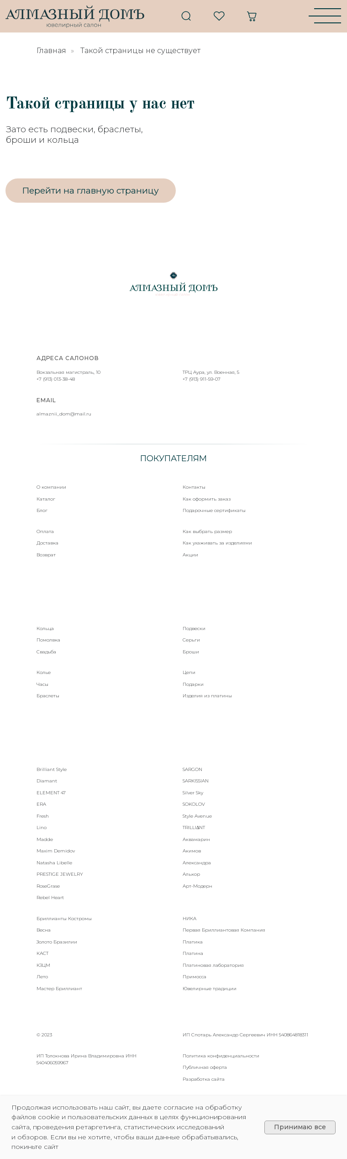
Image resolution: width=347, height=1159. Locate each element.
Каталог (46, 499)
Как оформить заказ (207, 499)
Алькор (191, 874)
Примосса (194, 977)
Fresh (43, 816)
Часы (42, 684)
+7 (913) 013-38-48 (56, 379)
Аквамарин (196, 839)
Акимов (192, 851)
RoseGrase (48, 886)
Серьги (191, 640)
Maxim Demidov (56, 851)
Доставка (47, 543)
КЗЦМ (43, 965)
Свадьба (46, 652)
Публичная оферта (205, 1067)
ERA (41, 804)
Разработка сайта (204, 1079)
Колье (44, 672)
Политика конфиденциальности (221, 1056)
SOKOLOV (194, 804)
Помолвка (48, 640)
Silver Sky (193, 793)
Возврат (46, 555)
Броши (191, 652)
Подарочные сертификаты (214, 510)
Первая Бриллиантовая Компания (224, 930)
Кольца (45, 628)
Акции (190, 555)
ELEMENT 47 (51, 793)
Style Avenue (197, 816)
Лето (42, 977)
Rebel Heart (50, 897)
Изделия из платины (207, 696)
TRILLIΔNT (194, 827)
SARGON (192, 769)
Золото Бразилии (57, 942)
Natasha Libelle (54, 863)
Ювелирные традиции (210, 989)
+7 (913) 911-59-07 (202, 379)
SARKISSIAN (196, 781)
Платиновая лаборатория (213, 965)
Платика (193, 942)
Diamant (47, 781)
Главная (51, 50)
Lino (42, 827)
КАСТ (42, 953)
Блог (42, 510)
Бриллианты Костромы (64, 919)
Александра (197, 863)
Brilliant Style (52, 769)
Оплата (45, 531)
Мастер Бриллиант (59, 989)
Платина (193, 953)
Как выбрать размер (207, 531)
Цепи (189, 672)
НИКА (189, 919)
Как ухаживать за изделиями (217, 543)
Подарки (193, 684)
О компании (51, 487)
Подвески (194, 628)
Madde (45, 839)
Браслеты (48, 696)
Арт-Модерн (197, 886)
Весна (44, 930)
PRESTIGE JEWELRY (60, 874)
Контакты (194, 487)
